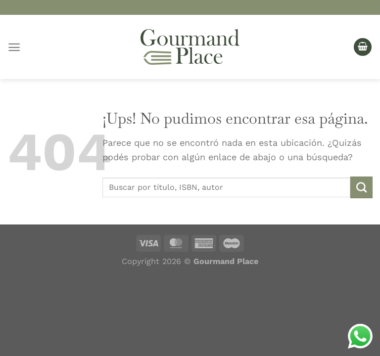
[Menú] (14, 47)
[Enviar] (361, 187)
